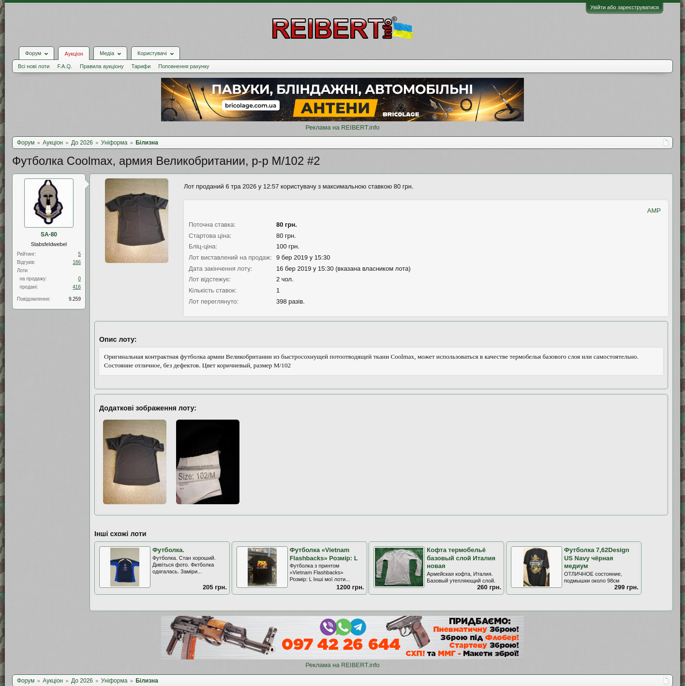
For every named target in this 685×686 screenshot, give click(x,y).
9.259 (75, 299)
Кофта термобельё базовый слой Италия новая (461, 557)
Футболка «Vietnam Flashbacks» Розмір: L (324, 554)
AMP (654, 210)
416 (77, 287)
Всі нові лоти (33, 66)
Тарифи (141, 66)
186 (77, 262)
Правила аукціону (101, 66)
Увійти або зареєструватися (624, 7)
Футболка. (168, 550)
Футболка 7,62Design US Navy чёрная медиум (596, 557)
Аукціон (73, 54)
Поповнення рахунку (183, 66)
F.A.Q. (64, 66)
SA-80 (49, 234)
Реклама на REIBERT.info (342, 127)
